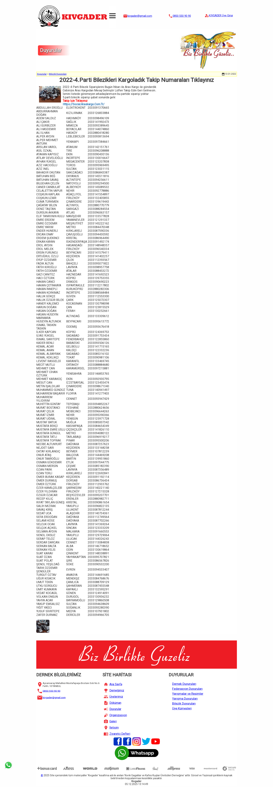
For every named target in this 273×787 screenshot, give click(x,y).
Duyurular (42, 74)
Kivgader (136, 781)
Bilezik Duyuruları (58, 74)
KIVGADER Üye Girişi (221, 15)
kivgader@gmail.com (139, 15)
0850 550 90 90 (182, 15)
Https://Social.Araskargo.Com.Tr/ (83, 104)
